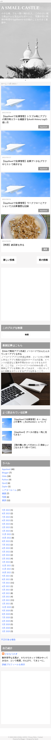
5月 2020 (6, 624)
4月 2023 (6, 524)
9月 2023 (6, 510)
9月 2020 (6, 610)
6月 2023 (6, 520)
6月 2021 (6, 586)
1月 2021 (6, 603)
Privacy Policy (32, 737)
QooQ (4, 483)
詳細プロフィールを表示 (13, 664)
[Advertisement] (25, 294)
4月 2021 (6, 593)
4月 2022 (6, 555)
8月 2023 (6, 513)
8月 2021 (6, 579)
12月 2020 (6, 607)
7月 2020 (6, 617)
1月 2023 (6, 531)
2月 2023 (6, 527)
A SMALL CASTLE (20, 7)
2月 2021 (6, 600)
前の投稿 (43, 260)
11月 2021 (6, 569)
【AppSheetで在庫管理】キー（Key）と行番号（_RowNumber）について (30, 420)
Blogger (5, 472)
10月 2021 (6, 572)
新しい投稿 (8, 260)
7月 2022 (6, 545)
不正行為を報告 (8, 639)
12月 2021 (6, 565)
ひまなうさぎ (11, 654)
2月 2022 (6, 558)
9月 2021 (6, 576)
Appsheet (43, 127)
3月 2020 (6, 631)
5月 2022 (6, 551)
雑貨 (4, 493)
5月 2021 (6, 590)
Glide (4, 476)
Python (5, 479)
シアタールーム (9, 490)
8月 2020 (6, 614)
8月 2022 (6, 541)
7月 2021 (6, 583)
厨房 (45, 249)
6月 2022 (6, 548)
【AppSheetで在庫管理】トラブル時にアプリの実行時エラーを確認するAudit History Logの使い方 (24, 119)
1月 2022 (6, 562)
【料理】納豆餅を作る (13, 245)
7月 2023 (6, 517)
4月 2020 (6, 628)
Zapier (5, 486)
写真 (4, 497)
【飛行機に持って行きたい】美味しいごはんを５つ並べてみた (31, 446)
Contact (40, 737)
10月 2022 (6, 538)
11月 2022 (6, 534)
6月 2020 (6, 621)
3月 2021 (6, 596)
